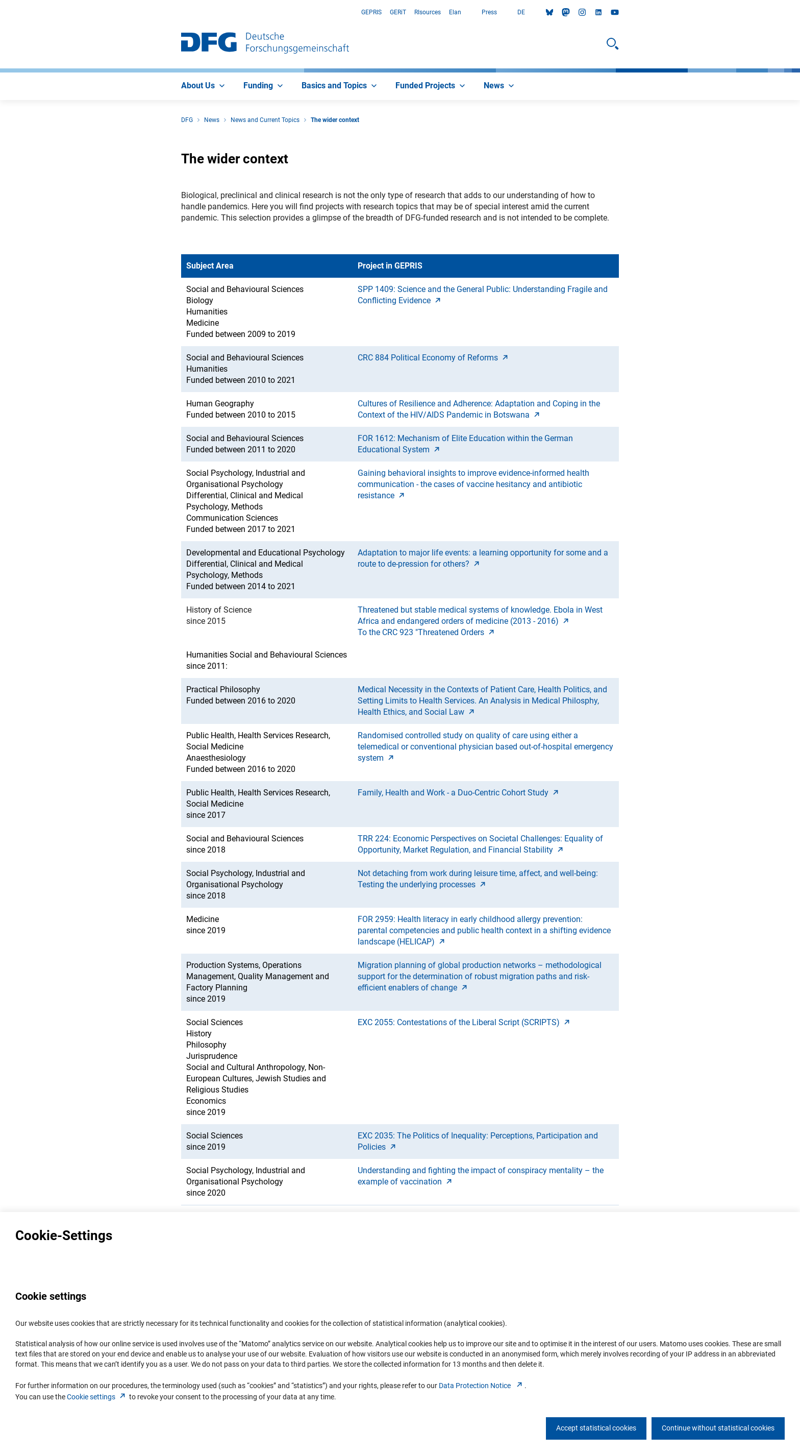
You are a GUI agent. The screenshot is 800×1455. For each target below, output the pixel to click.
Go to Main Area (0, 12)
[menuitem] (204, 86)
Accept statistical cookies (596, 1428)
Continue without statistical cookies (718, 1428)
